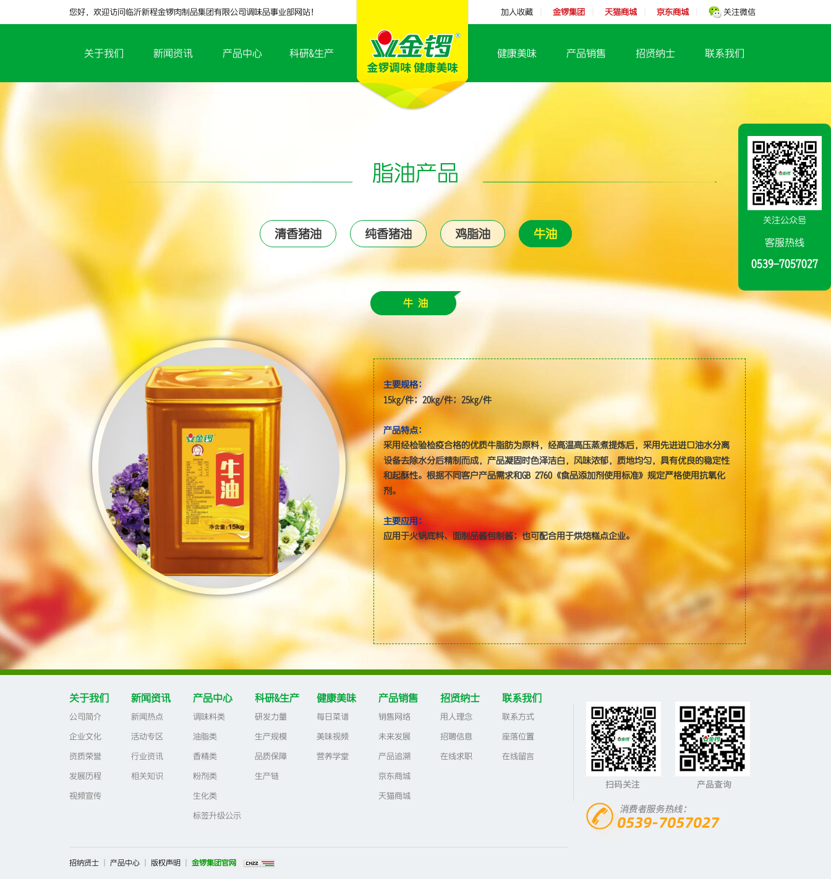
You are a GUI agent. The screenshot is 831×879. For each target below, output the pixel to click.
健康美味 (517, 53)
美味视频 (333, 736)
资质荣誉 (85, 756)
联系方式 (518, 717)
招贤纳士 (655, 53)
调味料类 (209, 717)
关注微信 (732, 12)
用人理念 (456, 717)
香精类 (205, 756)
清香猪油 (298, 233)
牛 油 (415, 302)
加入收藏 (517, 12)
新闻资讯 (173, 53)
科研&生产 (311, 53)
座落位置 (518, 736)
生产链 (267, 776)
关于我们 (104, 53)
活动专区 (147, 736)
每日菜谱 (333, 717)
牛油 (545, 233)
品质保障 (271, 756)
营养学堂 (333, 756)
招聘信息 (456, 736)
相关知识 (147, 776)
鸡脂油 (472, 233)
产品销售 (586, 53)
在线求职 (456, 756)
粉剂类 (205, 776)
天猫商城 (394, 796)
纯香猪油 (388, 233)
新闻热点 (147, 717)
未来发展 (394, 736)
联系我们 (724, 53)
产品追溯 (394, 756)
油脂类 (205, 736)
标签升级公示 (217, 816)
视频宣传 (85, 796)
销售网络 (394, 717)
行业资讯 (147, 756)
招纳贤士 (84, 862)
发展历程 (85, 776)
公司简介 (85, 717)
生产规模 (271, 736)
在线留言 (518, 756)
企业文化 (85, 736)
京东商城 (394, 776)
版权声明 (166, 862)
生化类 (205, 796)
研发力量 (271, 717)
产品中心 (242, 53)
